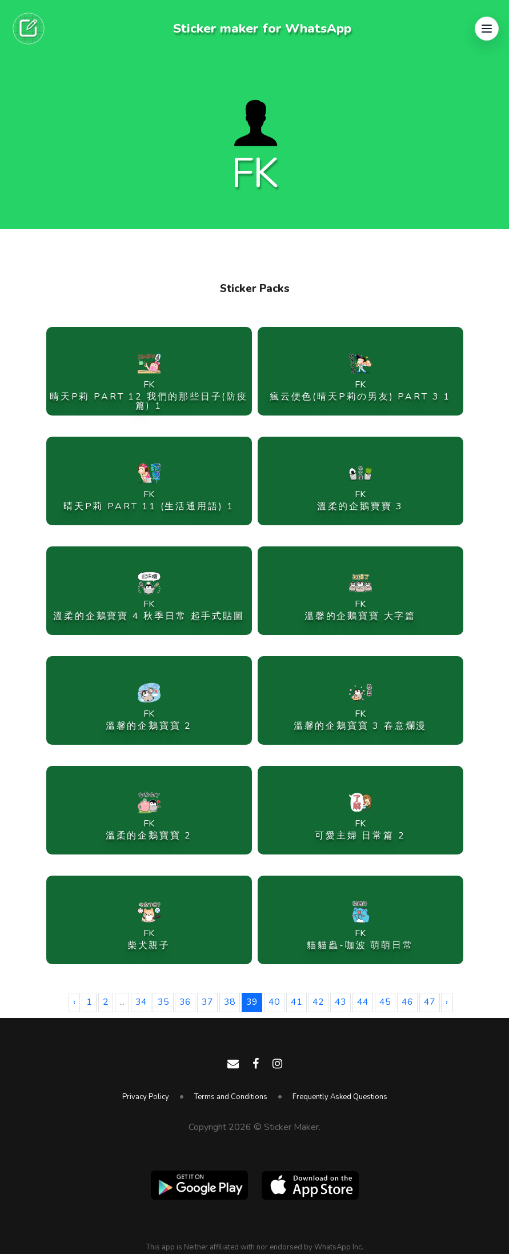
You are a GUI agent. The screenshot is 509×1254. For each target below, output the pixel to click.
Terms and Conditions (230, 1097)
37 (207, 1002)
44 (362, 1002)
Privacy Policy (145, 1097)
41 (296, 1002)
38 (229, 1002)
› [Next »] (447, 1002)
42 (318, 1002)
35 (163, 1002)
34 (141, 1002)
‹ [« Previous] (74, 1002)
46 (407, 1002)
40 (274, 1002)
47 (429, 1002)
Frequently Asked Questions (339, 1097)
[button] (487, 29)
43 (340, 1002)
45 (385, 1002)
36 (185, 1002)
